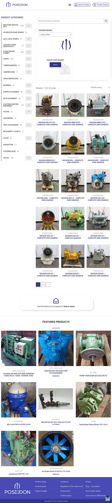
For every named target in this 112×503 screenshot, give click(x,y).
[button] (70, 5)
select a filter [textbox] (45, 35)
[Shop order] (100, 87)
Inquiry (55, 65)
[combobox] (55, 35)
